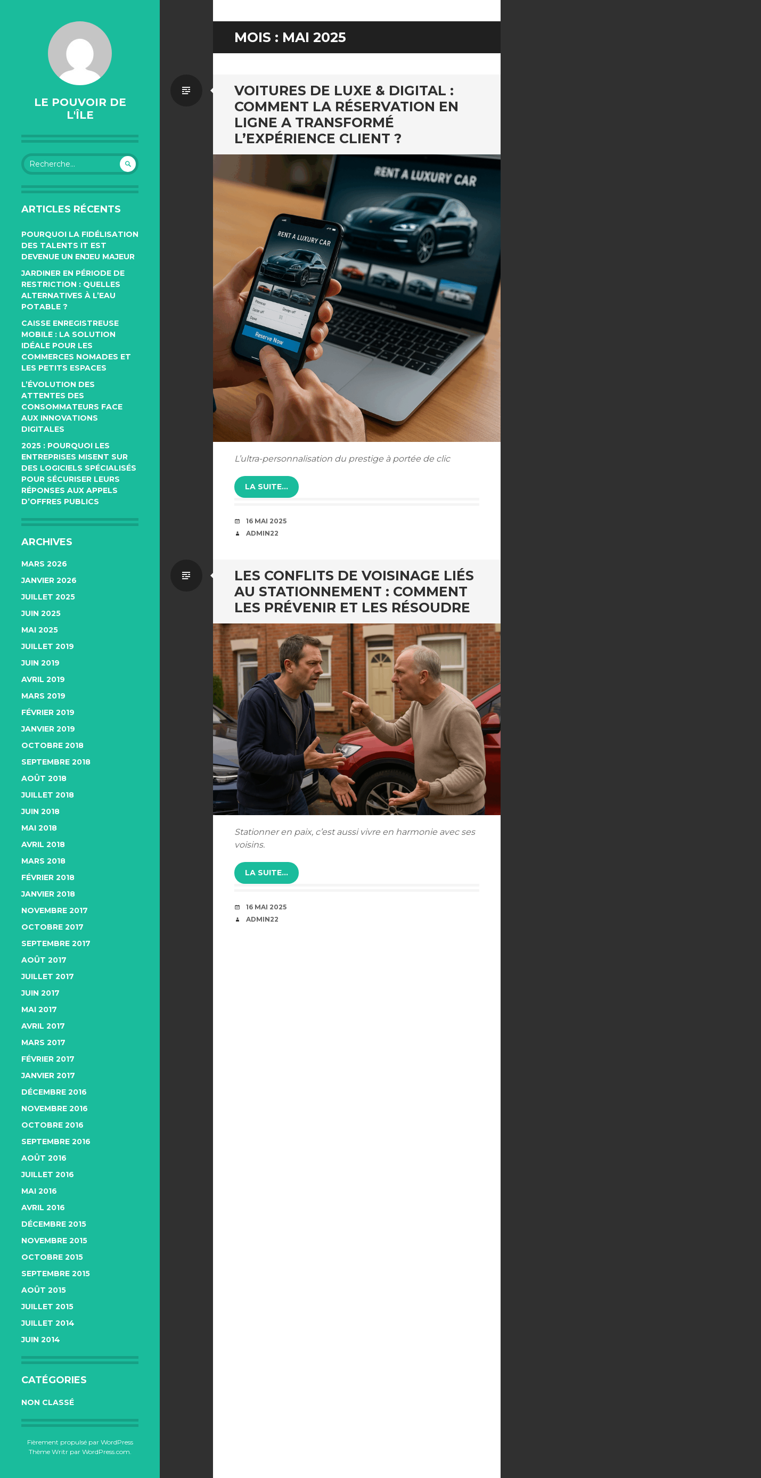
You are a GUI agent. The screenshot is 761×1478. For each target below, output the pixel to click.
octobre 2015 (52, 1257)
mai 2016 (39, 1191)
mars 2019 (43, 696)
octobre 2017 (52, 927)
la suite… (266, 486)
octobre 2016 (52, 1125)
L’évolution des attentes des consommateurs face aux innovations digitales (71, 407)
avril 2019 (43, 679)
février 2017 (48, 1059)
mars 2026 (44, 564)
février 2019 (48, 712)
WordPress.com (106, 1452)
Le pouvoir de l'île (80, 108)
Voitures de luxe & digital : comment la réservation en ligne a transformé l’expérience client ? (346, 114)
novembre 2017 (54, 910)
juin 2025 (41, 613)
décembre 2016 (54, 1092)
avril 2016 (43, 1207)
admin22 (262, 533)
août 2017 (44, 960)
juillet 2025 (48, 597)
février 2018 (48, 877)
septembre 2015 (55, 1273)
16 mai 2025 (266, 521)
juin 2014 (40, 1339)
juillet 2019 (47, 646)
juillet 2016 (47, 1174)
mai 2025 (39, 630)
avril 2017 (43, 1026)
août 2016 (44, 1158)
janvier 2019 (48, 729)
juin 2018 (40, 811)
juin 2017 (40, 993)
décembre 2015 (53, 1224)
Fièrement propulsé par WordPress (80, 1442)
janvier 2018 (48, 894)
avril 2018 (43, 844)
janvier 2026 (49, 580)
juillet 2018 (47, 795)
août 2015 (43, 1290)
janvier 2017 (48, 1075)
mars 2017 (43, 1042)
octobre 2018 (52, 745)
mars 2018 (43, 861)
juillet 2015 (47, 1306)
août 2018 (44, 778)
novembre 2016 (54, 1108)
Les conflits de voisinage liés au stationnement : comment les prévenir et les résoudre (354, 591)
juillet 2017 (47, 976)
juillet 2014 (48, 1323)
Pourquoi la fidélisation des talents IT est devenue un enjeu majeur (79, 245)
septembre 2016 (56, 1141)
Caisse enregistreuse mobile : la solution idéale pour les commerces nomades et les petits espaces (76, 345)
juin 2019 (40, 663)
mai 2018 (39, 828)
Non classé (47, 1402)
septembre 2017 (56, 943)
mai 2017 (39, 1009)
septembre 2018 (56, 762)
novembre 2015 (54, 1240)
